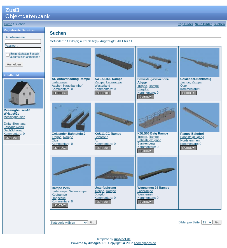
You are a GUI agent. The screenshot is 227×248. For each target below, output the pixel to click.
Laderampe (59, 82)
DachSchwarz (13, 130)
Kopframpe (59, 194)
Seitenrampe (77, 191)
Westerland (102, 85)
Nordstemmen (190, 140)
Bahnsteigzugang (149, 140)
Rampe (99, 82)
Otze (183, 85)
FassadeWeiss (14, 127)
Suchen (219, 24)
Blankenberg (146, 143)
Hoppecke (59, 198)
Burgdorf (143, 89)
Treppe (142, 86)
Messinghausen (14, 117)
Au (96, 140)
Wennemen (145, 194)
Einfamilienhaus (14, 123)
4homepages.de (145, 243)
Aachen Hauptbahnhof (67, 85)
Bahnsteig (101, 137)
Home (8, 24)
